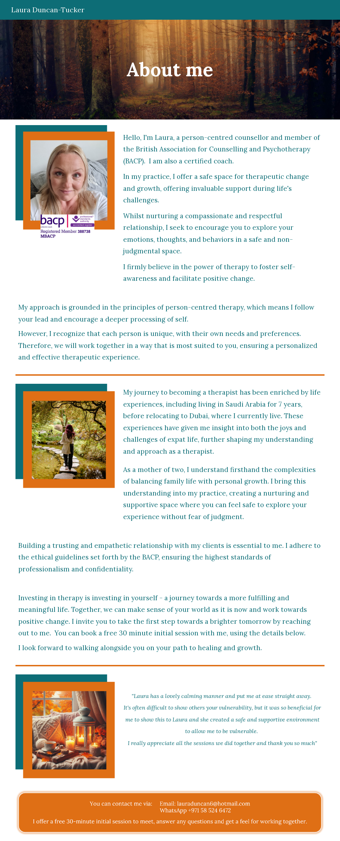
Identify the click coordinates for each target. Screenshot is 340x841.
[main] (170, 70)
